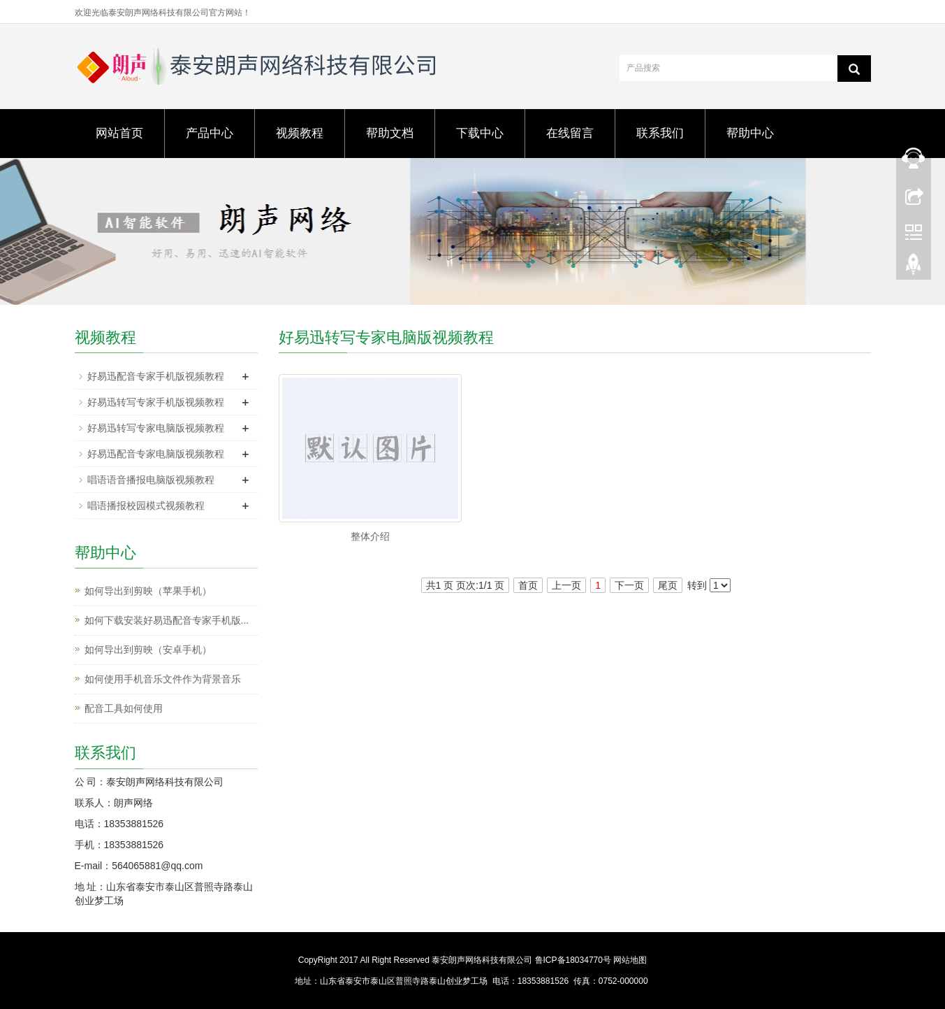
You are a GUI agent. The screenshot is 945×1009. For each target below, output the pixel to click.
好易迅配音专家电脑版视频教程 (155, 453)
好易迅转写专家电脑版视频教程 (155, 428)
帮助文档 (389, 133)
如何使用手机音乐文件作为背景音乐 (163, 679)
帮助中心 (750, 133)
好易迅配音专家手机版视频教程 (155, 376)
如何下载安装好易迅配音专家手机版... (167, 620)
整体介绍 (370, 536)
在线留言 (570, 133)
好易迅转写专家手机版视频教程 (155, 402)
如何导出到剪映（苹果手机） (148, 590)
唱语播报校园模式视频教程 (146, 505)
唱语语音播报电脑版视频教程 (150, 479)
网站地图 (630, 960)
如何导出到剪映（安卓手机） (148, 649)
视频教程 (299, 133)
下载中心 (480, 133)
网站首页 (119, 133)
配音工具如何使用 (124, 708)
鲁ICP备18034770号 (573, 960)
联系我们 (660, 133)
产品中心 (209, 133)
